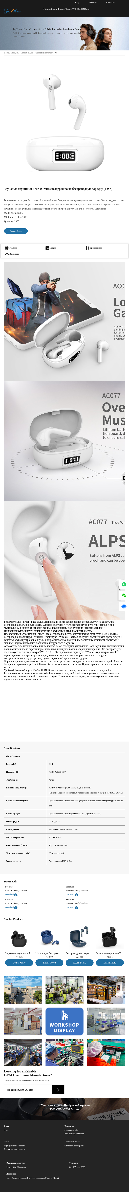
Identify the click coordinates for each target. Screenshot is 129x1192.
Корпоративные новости (14, 1146)
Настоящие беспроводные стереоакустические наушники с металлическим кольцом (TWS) (49, 953)
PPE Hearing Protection (74, 1133)
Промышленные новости (14, 1149)
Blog (77, 2)
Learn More (19, 962)
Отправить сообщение (74, 1146)
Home (6, 53)
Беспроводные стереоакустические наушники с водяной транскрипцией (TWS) (80, 953)
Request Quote (16, 231)
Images (51, 248)
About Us (93, 2)
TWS (55, 53)
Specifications (94, 248)
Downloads (12, 254)
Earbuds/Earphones (44, 53)
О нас (6, 1130)
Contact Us (110, 2)
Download (11, 894)
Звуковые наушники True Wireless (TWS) (19, 953)
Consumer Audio (27, 53)
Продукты (15, 53)
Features (11, 248)
